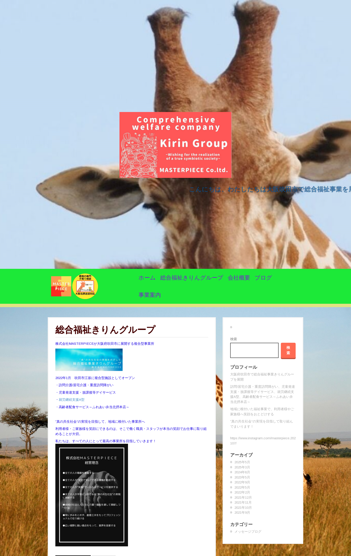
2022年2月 (242, 492)
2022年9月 (242, 482)
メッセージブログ (247, 531)
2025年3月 (242, 467)
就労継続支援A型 (71, 399)
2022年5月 (242, 487)
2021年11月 (243, 502)
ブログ (263, 277)
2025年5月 (242, 462)
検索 (233, 339)
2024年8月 (242, 472)
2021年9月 (242, 512)
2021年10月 (243, 507)
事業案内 (150, 295)
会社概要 (239, 277)
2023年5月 (242, 477)
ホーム (147, 277)
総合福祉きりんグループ (191, 277)
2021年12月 (243, 497)
